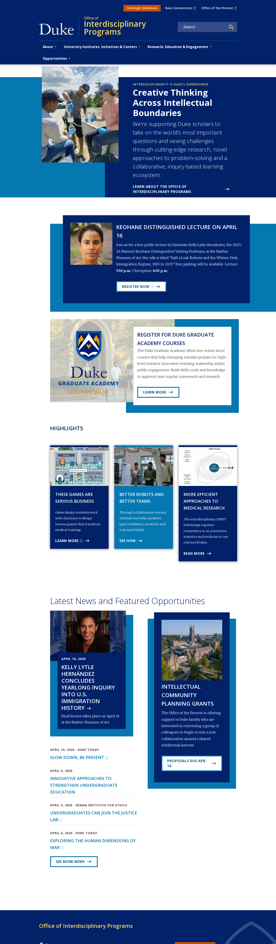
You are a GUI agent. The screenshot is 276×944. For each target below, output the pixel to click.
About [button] (48, 46)
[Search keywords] (202, 27)
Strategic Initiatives (142, 8)
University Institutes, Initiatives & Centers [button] (100, 46)
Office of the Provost (217, 8)
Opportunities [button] (55, 58)
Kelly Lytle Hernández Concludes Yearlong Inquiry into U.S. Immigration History (88, 687)
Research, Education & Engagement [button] (178, 46)
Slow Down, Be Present (77, 757)
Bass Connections (178, 8)
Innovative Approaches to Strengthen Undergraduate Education (83, 785)
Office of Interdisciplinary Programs (86, 926)
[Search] (231, 27)
